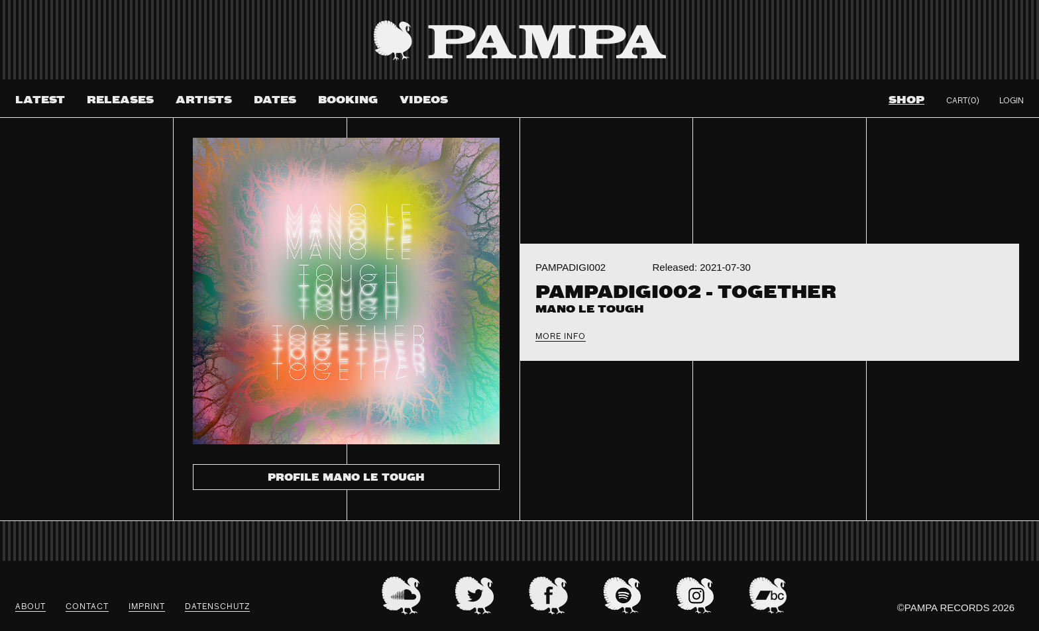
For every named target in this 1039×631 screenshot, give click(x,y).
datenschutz (217, 607)
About (30, 607)
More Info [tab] (560, 337)
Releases (120, 100)
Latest (40, 100)
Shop (906, 100)
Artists (204, 100)
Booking (348, 100)
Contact (87, 607)
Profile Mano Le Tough (346, 478)
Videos (424, 100)
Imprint (147, 607)
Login (1011, 101)
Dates (275, 100)
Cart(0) (962, 101)
